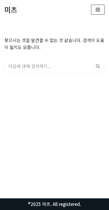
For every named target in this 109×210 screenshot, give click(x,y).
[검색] (48, 66)
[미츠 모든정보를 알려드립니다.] (10, 9)
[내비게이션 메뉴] (98, 10)
